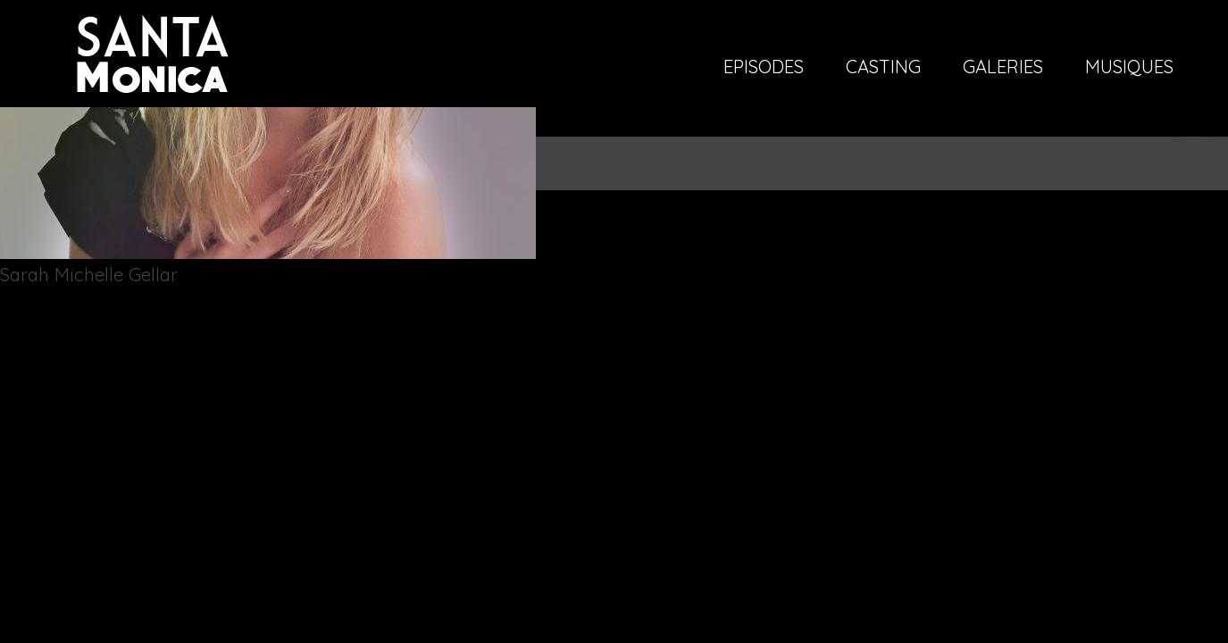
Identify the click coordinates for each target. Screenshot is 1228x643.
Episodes (763, 68)
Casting (883, 68)
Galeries (1003, 68)
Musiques (1129, 68)
